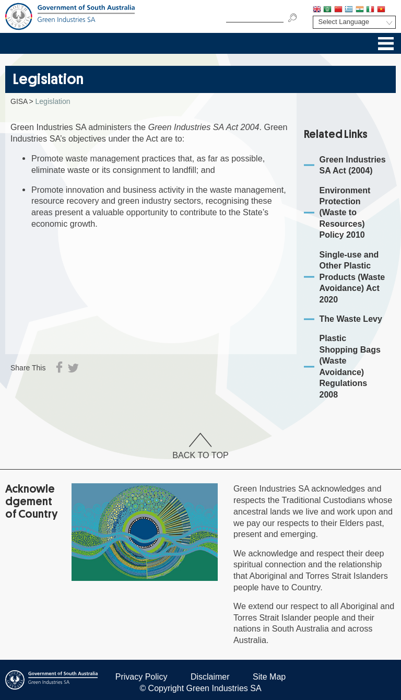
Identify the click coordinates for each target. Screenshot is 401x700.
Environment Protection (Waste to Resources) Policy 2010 (345, 213)
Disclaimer (210, 676)
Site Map (269, 676)
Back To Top (200, 447)
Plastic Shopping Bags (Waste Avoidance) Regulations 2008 (350, 366)
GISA (19, 101)
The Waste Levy (351, 318)
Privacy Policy (141, 676)
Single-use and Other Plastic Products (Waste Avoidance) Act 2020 (352, 277)
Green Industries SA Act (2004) (353, 165)
